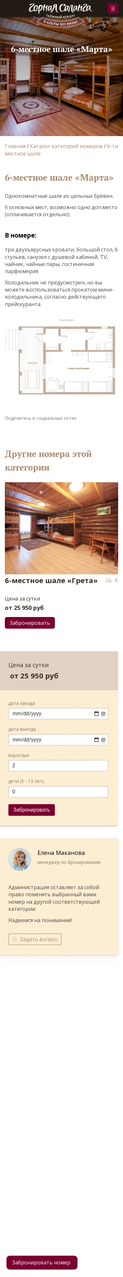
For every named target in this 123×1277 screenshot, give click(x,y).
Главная (15, 146)
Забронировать (113, 8)
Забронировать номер (41, 1262)
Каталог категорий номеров (66, 146)
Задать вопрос (39, 939)
